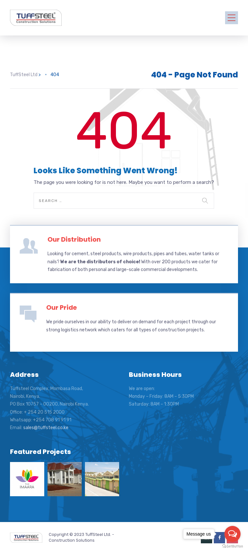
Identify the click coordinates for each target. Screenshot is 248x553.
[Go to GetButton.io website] (232, 546)
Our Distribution (74, 239)
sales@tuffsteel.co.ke (45, 427)
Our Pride (61, 307)
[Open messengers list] (232, 534)
